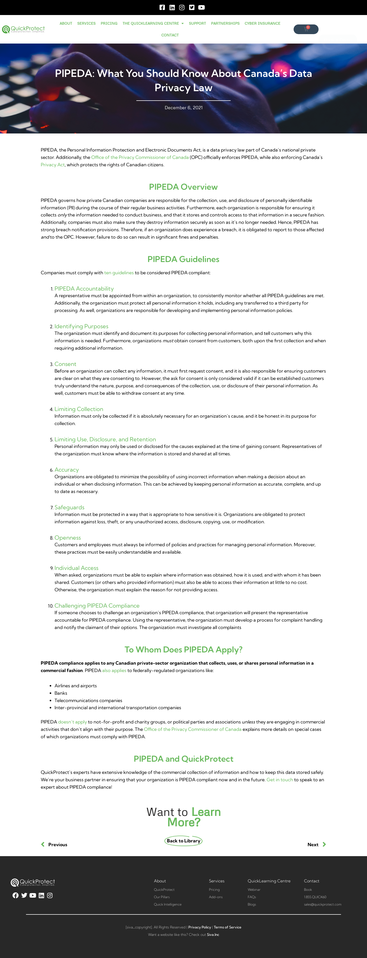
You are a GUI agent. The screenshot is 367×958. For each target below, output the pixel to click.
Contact (311, 880)
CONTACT (170, 35)
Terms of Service (227, 927)
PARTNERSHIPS (225, 23)
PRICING (109, 23)
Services (217, 880)
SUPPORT (197, 23)
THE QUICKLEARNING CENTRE (153, 23)
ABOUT (66, 23)
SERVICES (86, 23)
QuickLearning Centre (269, 880)
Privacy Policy (199, 927)
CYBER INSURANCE (262, 23)
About (160, 880)
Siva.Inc (213, 934)
